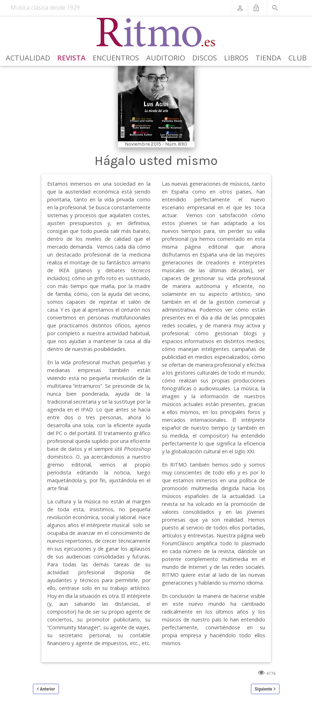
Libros (236, 58)
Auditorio (165, 58)
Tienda (268, 58)
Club (297, 58)
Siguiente (263, 689)
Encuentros (116, 58)
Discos (204, 58)
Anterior (47, 689)
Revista (71, 58)
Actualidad (28, 58)
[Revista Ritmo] (156, 32)
